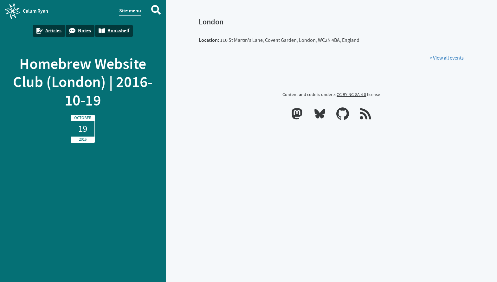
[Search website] (156, 11)
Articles (48, 30)
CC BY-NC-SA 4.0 (351, 94)
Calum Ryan (26, 11)
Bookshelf (114, 30)
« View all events (447, 58)
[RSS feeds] (365, 115)
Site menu (130, 10)
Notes (80, 30)
